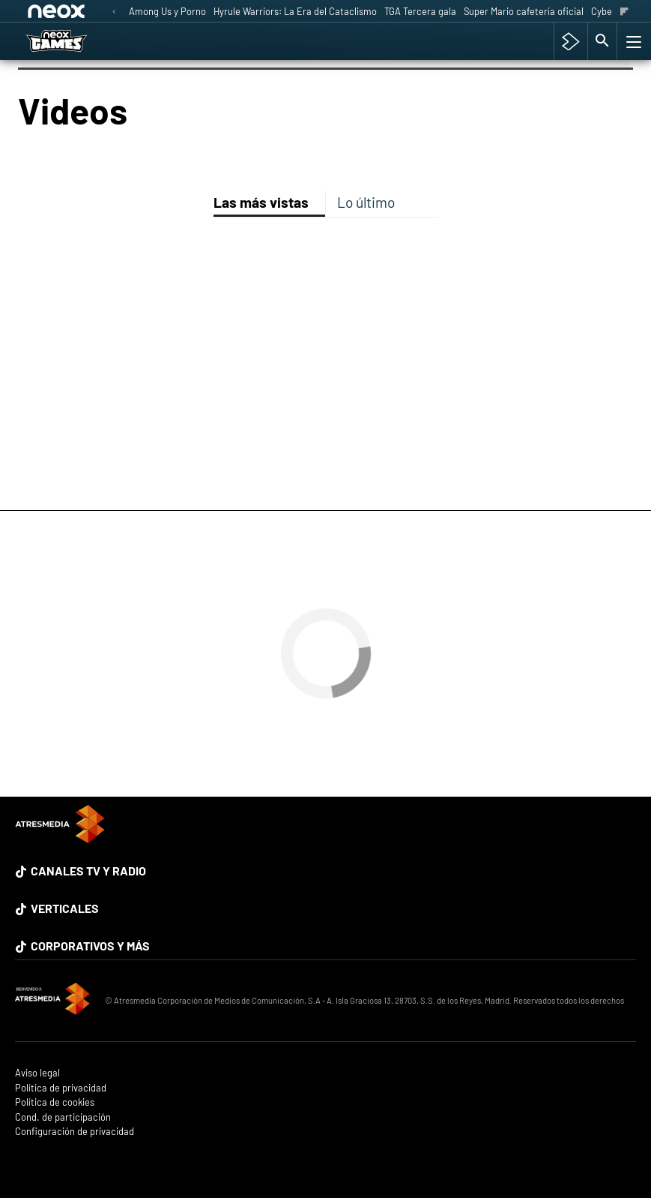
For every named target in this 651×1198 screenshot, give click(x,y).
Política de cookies (54, 1102)
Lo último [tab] (366, 202)
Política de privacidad (60, 1088)
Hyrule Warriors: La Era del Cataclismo (295, 11)
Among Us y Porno (167, 11)
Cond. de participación (63, 1117)
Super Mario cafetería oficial (524, 11)
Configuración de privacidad (74, 1131)
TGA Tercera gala (420, 11)
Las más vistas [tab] (261, 202)
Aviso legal (37, 1073)
